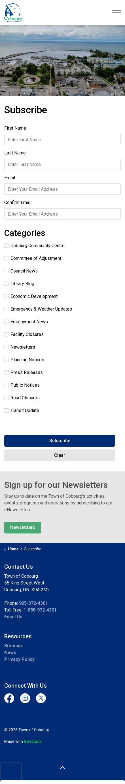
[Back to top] (62, 767)
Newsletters (19, 347)
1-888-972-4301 (40, 610)
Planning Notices (24, 359)
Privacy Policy (19, 659)
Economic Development (31, 296)
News (10, 652)
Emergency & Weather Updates (38, 309)
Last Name (15, 153)
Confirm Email (17, 202)
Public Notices (22, 385)
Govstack (33, 741)
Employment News (26, 321)
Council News (21, 271)
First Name (15, 128)
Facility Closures (24, 334)
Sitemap (13, 645)
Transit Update (21, 410)
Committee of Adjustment (32, 258)
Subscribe (59, 440)
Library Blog (19, 283)
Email (9, 177)
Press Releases (23, 372)
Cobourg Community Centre (34, 245)
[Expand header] (116, 12)
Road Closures (22, 397)
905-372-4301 (33, 603)
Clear (59, 455)
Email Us (13, 616)
